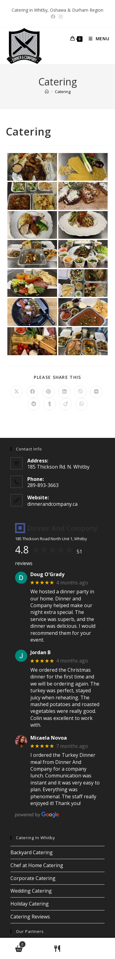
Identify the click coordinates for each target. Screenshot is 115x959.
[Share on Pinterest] (48, 392)
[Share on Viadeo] (65, 404)
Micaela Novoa (48, 738)
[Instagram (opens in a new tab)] (60, 16)
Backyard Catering (31, 852)
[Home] (47, 91)
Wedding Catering (31, 890)
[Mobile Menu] (96, 38)
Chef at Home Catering (36, 865)
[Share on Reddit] (34, 404)
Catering (63, 91)
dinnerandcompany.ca (52, 504)
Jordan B (40, 652)
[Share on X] (16, 392)
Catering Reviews (30, 916)
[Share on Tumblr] (50, 404)
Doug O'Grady (47, 574)
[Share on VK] (96, 392)
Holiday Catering (29, 903)
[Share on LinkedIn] (64, 392)
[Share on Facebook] (32, 392)
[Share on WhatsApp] (81, 404)
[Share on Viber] (80, 392)
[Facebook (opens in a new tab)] (54, 16)
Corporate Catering (33, 878)
